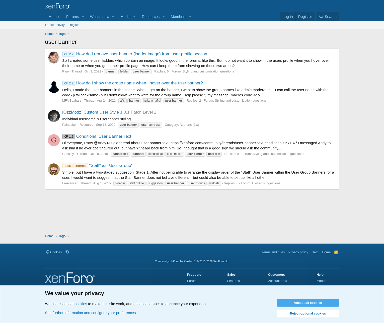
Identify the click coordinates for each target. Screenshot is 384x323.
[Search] (327, 16)
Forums (72, 16)
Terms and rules (273, 252)
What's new (99, 16)
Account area (277, 281)
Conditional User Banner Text (96, 136)
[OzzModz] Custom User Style (90, 112)
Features (233, 281)
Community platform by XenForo (192, 261)
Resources (151, 16)
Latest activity (55, 25)
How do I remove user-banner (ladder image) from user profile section (134, 54)
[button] (82, 16)
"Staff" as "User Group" (97, 165)
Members (178, 16)
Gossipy (68, 154)
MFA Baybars (71, 100)
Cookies (54, 252)
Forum (192, 281)
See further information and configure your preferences (90, 313)
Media (125, 16)
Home (54, 16)
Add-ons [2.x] (189, 125)
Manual (321, 281)
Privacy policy (298, 252)
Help (315, 252)
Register (74, 25)
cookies (81, 304)
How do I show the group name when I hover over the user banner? (132, 83)
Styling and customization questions (208, 71)
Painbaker (69, 125)
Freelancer (70, 183)
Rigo (65, 71)
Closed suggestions (266, 183)
